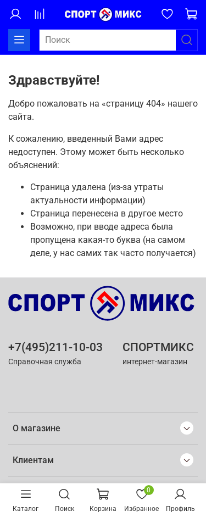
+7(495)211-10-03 (55, 347)
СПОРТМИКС (158, 347)
